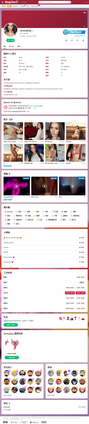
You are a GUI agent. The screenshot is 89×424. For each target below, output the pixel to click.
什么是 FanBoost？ (80, 35)
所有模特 (4, 6)
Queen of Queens (34, 106)
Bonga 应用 (34, 6)
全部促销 (22, 6)
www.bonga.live (15, 417)
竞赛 (28, 6)
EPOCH (35, 417)
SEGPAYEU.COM (41, 417)
